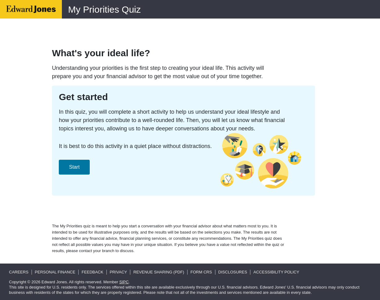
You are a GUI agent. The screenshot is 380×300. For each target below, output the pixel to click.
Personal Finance (55, 272)
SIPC (123, 282)
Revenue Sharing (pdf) (158, 272)
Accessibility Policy (276, 272)
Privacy (118, 272)
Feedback (92, 272)
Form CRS (201, 272)
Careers (18, 272)
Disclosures (232, 272)
